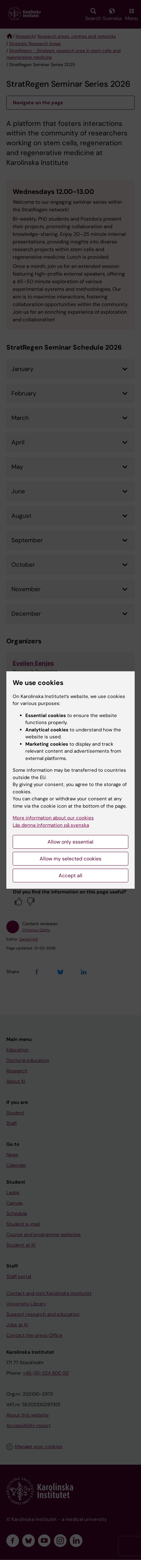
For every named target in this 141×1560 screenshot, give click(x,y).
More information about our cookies (53, 818)
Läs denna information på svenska (51, 825)
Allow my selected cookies (70, 858)
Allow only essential (70, 841)
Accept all (70, 875)
